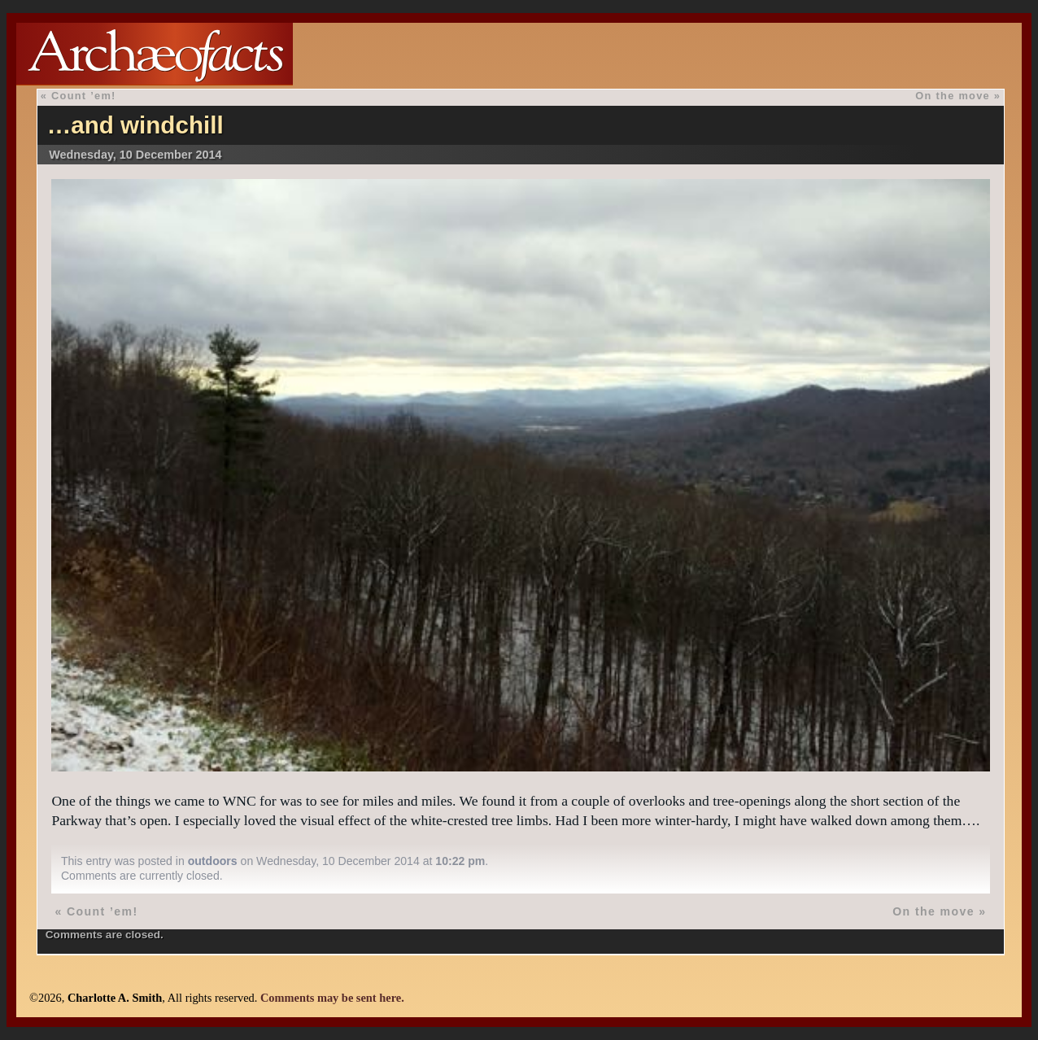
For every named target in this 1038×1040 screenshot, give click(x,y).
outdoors (213, 860)
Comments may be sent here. (332, 997)
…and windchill (135, 124)
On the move (952, 96)
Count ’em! (83, 96)
